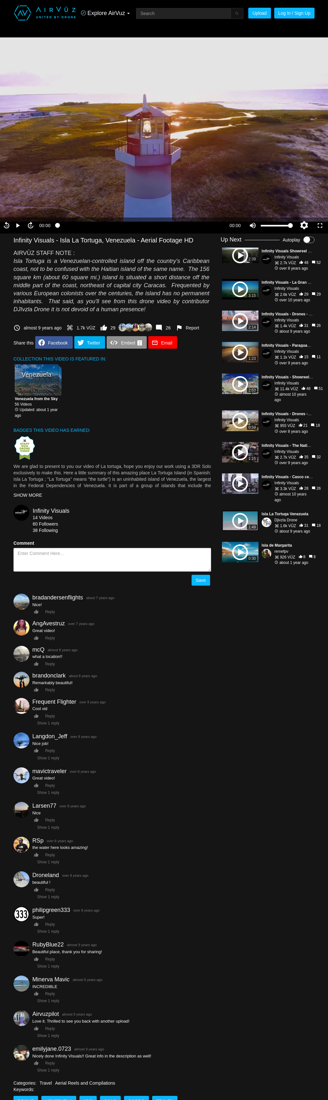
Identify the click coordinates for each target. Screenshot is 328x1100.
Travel (46, 1083)
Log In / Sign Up (294, 13)
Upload (259, 13)
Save (201, 580)
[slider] (140, 225)
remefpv (281, 551)
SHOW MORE (27, 495)
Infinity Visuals (51, 511)
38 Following (45, 530)
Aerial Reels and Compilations (85, 1083)
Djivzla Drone (286, 520)
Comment (23, 543)
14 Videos (43, 517)
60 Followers (45, 523)
